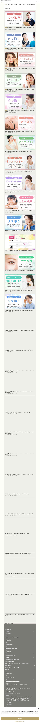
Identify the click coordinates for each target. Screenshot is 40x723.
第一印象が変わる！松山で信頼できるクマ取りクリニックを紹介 (17, 533)
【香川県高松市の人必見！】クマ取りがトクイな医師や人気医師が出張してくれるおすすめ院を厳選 (19, 371)
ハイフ (11, 699)
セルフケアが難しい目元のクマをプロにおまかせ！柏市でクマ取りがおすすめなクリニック (19, 111)
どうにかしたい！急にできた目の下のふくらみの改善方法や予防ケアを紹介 (19, 230)
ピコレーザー (8, 699)
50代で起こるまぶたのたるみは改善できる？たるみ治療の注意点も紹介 (19, 171)
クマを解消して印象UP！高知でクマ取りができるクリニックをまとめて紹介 (19, 513)
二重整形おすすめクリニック (10, 684)
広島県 (7, 651)
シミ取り (23, 698)
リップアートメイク (20, 688)
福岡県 (15, 659)
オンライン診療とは (9, 704)
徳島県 (12, 655)
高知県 (9, 655)
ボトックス (12, 698)
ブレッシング (8, 698)
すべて (6, 4)
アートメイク (24, 4)
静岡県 (7, 644)
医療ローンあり (13, 663)
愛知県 (12, 644)
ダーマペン (16, 698)
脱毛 (9, 4)
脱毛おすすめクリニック (9, 673)
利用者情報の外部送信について (20, 721)
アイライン (14, 667)
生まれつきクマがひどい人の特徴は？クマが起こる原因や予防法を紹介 (18, 594)
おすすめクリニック (14, 688)
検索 (36, 2)
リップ (7, 667)
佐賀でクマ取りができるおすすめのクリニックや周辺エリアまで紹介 (18, 553)
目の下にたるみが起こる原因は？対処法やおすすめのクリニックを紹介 (18, 151)
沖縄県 (7, 659)
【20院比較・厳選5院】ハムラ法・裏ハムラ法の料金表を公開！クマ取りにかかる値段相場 (19, 392)
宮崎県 (9, 659)
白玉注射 (17, 700)
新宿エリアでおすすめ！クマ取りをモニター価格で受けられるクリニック (18, 250)
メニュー (38, 2)
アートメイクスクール (16, 693)
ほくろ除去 (20, 698)
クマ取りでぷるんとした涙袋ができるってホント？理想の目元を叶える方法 (19, 330)
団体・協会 (11, 693)
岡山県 (9, 651)
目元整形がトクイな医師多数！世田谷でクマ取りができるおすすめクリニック (19, 474)
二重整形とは (17, 684)
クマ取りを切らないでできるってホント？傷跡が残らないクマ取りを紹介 (19, 270)
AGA (12, 4)
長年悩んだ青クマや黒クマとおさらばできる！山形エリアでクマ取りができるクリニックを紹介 (19, 433)
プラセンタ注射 (22, 700)
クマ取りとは (11, 70)
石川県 (7, 640)
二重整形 (19, 4)
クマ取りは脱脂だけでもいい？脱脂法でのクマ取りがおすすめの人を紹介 (19, 310)
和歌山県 (7, 648)
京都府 (13, 648)
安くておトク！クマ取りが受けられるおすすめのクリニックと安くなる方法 (19, 210)
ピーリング (27, 700)
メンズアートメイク (16, 689)
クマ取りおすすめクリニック (13, 29)
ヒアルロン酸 (27, 698)
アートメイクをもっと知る (31, 4)
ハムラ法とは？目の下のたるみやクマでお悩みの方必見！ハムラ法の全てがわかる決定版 (20, 69)
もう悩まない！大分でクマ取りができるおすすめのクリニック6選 (17, 412)
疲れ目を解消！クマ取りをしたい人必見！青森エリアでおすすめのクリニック (20, 28)
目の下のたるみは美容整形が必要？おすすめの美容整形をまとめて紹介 (19, 290)
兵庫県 (16, 648)
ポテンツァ (14, 699)
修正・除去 (7, 693)
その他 (17, 667)
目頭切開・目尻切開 (23, 684)
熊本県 (18, 659)
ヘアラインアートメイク (9, 689)
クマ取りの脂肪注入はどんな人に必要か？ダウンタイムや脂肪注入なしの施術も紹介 (19, 615)
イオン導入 (14, 700)
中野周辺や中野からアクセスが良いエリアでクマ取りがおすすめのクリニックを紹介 (19, 454)
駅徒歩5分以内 (7, 663)
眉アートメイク (8, 688)
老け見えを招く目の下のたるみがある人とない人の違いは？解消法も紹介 (19, 350)
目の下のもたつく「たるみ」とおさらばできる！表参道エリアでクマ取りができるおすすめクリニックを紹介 (20, 90)
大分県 (12, 659)
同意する (20, 718)
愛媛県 (7, 655)
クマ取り (15, 4)
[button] (38, 708)
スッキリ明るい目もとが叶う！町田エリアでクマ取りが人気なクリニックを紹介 (19, 131)
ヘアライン (10, 667)
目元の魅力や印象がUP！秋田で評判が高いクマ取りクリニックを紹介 (19, 48)
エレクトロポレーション (23, 699)
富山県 (9, 640)
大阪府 (10, 648)
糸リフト (18, 699)
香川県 (15, 655)
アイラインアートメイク (27, 688)
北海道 (9, 633)
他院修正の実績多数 (25, 663)
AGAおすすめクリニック (10, 677)
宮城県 (7, 633)
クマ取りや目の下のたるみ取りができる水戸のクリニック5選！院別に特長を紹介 (19, 574)
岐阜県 (9, 644)
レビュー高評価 (18, 663)
